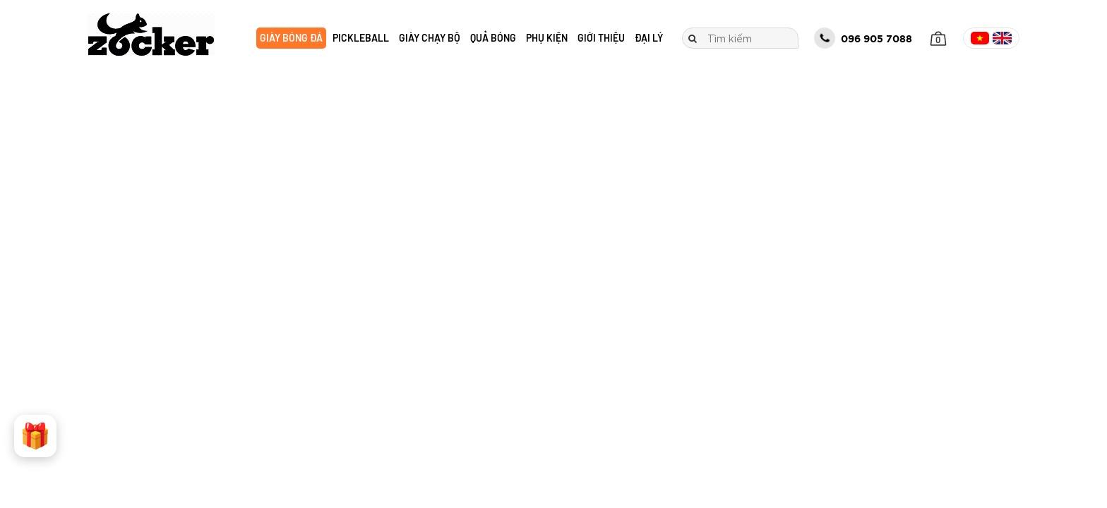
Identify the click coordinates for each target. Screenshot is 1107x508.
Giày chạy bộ (429, 38)
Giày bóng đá (291, 38)
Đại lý (649, 38)
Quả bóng (493, 38)
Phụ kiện (547, 38)
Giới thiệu (601, 38)
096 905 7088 (863, 39)
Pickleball (361, 38)
